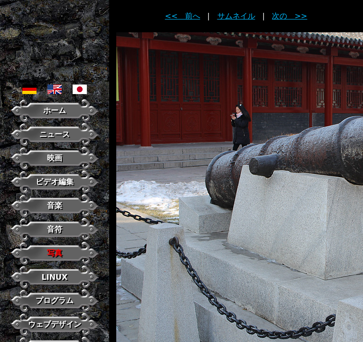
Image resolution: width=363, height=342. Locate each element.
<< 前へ (182, 15)
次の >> (289, 15)
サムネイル (236, 15)
